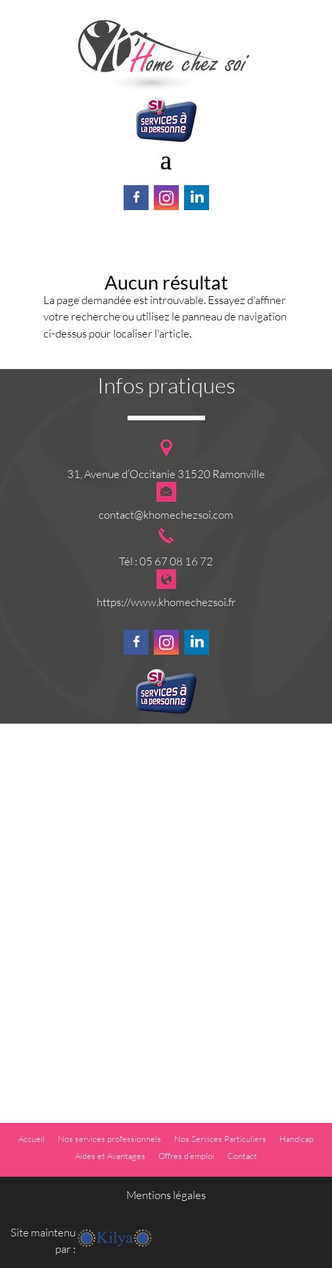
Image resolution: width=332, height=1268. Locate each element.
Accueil (31, 1138)
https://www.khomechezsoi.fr (166, 602)
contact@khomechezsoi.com (166, 514)
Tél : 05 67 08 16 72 (166, 561)
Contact (242, 1155)
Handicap (296, 1138)
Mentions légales (166, 1195)
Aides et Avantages (110, 1155)
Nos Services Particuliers (220, 1138)
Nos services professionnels (109, 1138)
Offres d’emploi (186, 1155)
